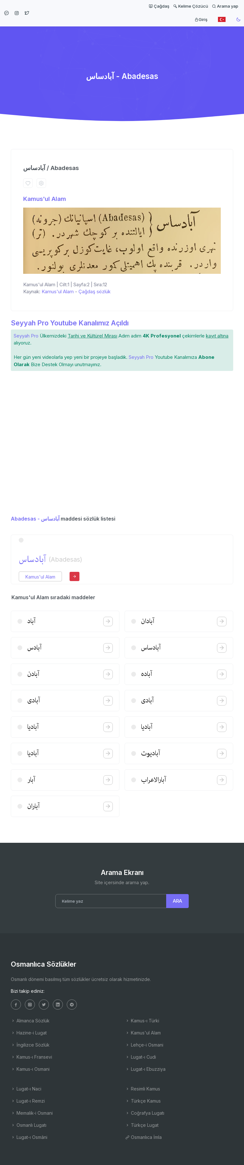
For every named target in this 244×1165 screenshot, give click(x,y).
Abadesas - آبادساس (35, 518)
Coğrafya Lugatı (144, 1113)
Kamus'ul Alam (44, 198)
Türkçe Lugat (142, 1125)
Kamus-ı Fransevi (31, 1057)
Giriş (200, 19)
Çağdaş (159, 6)
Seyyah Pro (26, 336)
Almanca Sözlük (30, 1020)
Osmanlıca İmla (143, 1137)
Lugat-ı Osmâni (29, 1137)
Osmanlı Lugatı (28, 1125)
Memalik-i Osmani (32, 1113)
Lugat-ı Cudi (140, 1057)
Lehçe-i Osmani (144, 1045)
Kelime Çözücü (190, 6)
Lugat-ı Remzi (28, 1101)
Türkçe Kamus (143, 1101)
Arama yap (225, 6)
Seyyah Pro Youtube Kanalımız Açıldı (70, 323)
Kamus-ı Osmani (30, 1069)
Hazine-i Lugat (29, 1032)
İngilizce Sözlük (30, 1045)
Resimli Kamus (142, 1088)
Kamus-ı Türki (142, 1020)
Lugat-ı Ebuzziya (145, 1069)
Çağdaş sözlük (94, 291)
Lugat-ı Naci (26, 1088)
